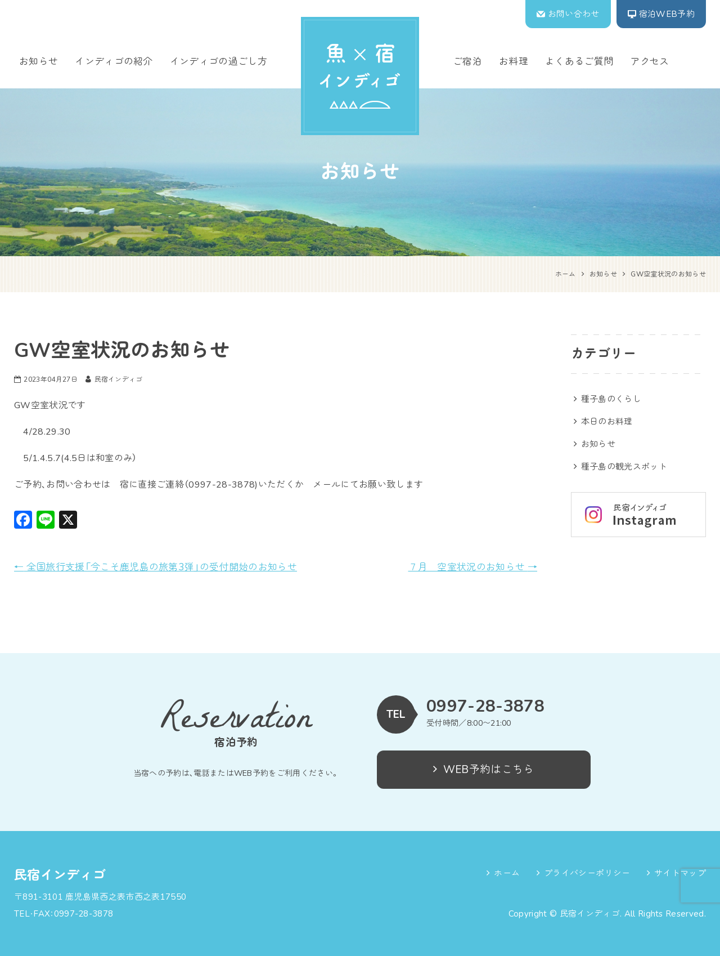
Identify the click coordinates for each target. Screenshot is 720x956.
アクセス (649, 61)
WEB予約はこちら (483, 769)
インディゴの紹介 (114, 61)
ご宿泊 (467, 61)
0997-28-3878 (485, 706)
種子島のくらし (611, 399)
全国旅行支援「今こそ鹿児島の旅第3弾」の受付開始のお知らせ (155, 567)
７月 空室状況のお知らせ (473, 567)
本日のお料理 (607, 421)
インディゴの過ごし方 (218, 61)
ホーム (507, 873)
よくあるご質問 (579, 61)
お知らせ (38, 61)
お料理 (513, 61)
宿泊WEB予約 (667, 14)
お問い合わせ (574, 14)
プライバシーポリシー (587, 873)
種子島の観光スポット (624, 466)
